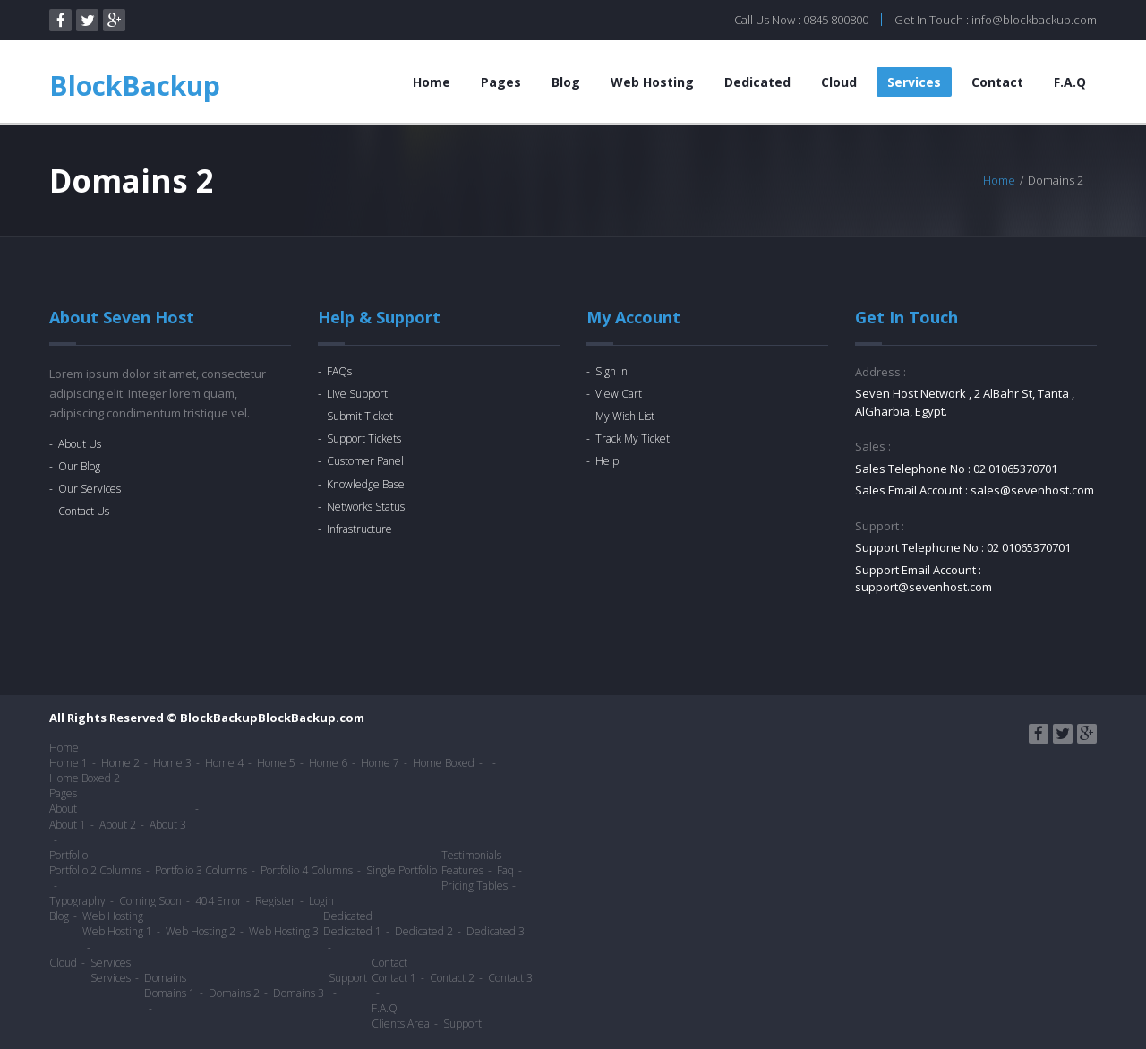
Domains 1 (169, 993)
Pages (501, 81)
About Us (79, 443)
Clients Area (401, 1023)
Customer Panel (365, 461)
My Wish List (624, 416)
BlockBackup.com (311, 717)
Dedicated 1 (352, 931)
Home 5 (276, 762)
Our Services (89, 488)
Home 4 (224, 762)
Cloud (839, 81)
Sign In (611, 371)
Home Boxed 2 (84, 778)
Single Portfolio (401, 870)
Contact (997, 81)
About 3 (168, 824)
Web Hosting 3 (284, 931)
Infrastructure (359, 529)
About (63, 808)
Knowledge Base (366, 484)
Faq (505, 870)
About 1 (67, 824)
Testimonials (471, 855)
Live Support (357, 393)
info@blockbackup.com (1034, 20)
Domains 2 (234, 993)
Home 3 (172, 762)
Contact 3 (510, 977)
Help (607, 461)
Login (321, 900)
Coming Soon (150, 900)
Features (462, 870)
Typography (77, 900)
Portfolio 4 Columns (307, 870)
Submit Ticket (360, 416)
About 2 (117, 824)
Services (914, 81)
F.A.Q (1070, 81)
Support (348, 977)
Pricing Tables (474, 885)
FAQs (339, 371)
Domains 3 (298, 993)
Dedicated (757, 81)
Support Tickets (364, 438)
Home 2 (120, 762)
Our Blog (79, 466)
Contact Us (83, 511)
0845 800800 (835, 20)
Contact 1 (394, 977)
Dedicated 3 (495, 931)
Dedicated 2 (424, 931)
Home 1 (68, 762)
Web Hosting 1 (117, 931)
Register (275, 900)
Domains (165, 977)
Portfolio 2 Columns (95, 870)
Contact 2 (452, 977)
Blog (566, 81)
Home (431, 81)
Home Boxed (444, 762)
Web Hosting (652, 81)
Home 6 (328, 762)
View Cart (618, 393)
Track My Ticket (632, 438)
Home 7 (380, 762)
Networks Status (366, 506)
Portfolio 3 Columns (201, 870)
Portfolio (68, 855)
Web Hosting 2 (200, 931)
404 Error (218, 900)
